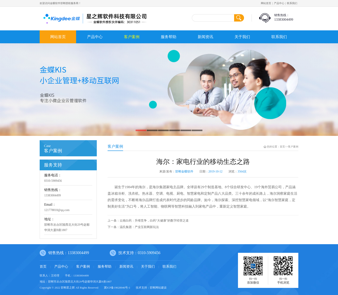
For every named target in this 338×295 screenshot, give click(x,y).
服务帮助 (168, 37)
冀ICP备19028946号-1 (117, 287)
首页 (282, 146)
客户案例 (131, 37)
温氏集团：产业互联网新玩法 (139, 227)
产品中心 (279, 3)
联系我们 (292, 3)
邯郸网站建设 (158, 287)
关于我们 (242, 37)
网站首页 (266, 3)
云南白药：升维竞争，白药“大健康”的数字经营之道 (154, 220)
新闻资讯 (205, 37)
